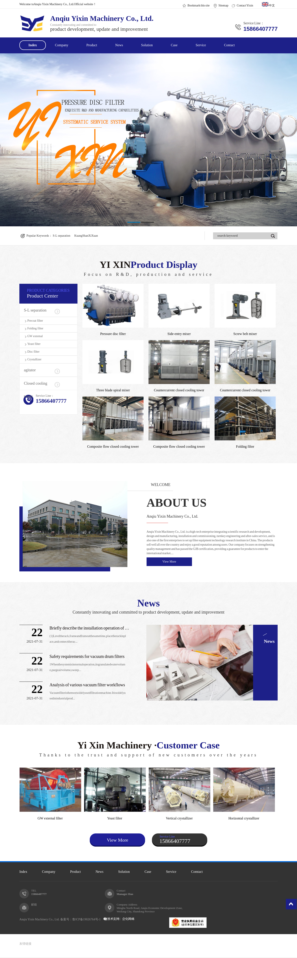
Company (61, 45)
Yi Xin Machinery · (148, 749)
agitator (30, 370)
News (119, 45)
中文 (268, 4)
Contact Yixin (245, 5)
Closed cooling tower (35, 385)
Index (32, 45)
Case (174, 45)
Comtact (197, 871)
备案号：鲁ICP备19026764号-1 (81, 919)
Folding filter (35, 328)
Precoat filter (35, 320)
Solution (147, 45)
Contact (229, 45)
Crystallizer (34, 359)
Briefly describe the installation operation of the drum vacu (89, 628)
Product (91, 45)
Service (201, 45)
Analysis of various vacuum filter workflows (87, 684)
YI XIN (148, 268)
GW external (35, 336)
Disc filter (33, 351)
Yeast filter (33, 344)
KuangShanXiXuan (86, 235)
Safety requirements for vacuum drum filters (87, 656)
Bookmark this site (198, 5)
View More (169, 561)
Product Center (52, 293)
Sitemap (223, 5)
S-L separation (61, 235)
